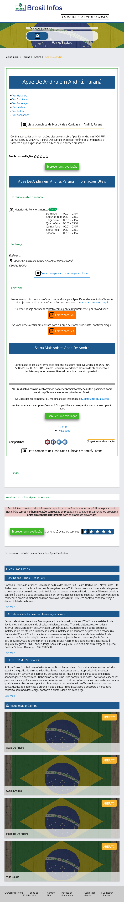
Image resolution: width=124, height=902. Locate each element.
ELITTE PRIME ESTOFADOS (24, 660)
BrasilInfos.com (15, 892)
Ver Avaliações (19, 115)
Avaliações (62, 430)
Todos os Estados (33, 894)
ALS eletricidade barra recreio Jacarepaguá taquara (36, 614)
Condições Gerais (89, 894)
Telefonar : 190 (61, 315)
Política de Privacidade (67, 894)
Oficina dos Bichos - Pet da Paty (26, 577)
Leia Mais (10, 607)
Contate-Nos (51, 894)
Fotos (62, 426)
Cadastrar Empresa (108, 894)
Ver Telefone (18, 99)
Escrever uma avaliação (62, 166)
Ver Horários (18, 95)
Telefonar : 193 (61, 331)
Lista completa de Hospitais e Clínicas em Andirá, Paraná (62, 124)
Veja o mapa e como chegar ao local (62, 273)
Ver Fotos (16, 111)
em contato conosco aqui (93, 302)
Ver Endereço (18, 103)
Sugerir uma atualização (95, 398)
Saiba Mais (17, 107)
